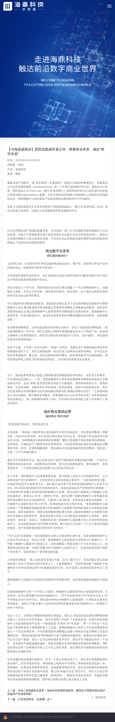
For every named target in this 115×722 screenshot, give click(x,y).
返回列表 (99, 697)
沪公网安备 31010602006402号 (28, 716)
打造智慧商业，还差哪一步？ (30, 699)
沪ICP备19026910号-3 (60, 716)
